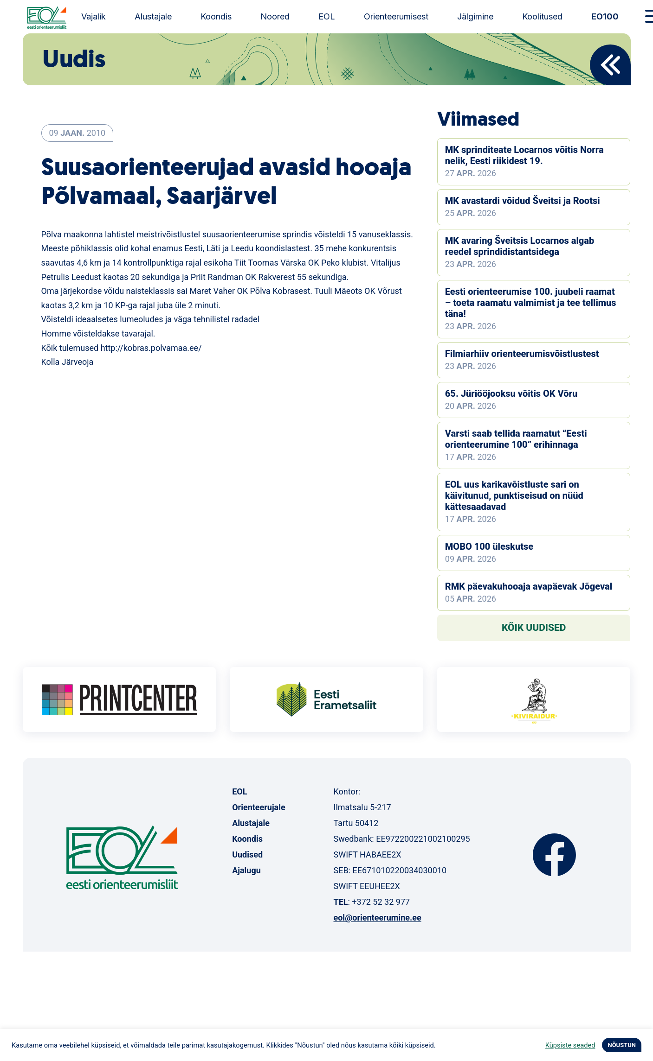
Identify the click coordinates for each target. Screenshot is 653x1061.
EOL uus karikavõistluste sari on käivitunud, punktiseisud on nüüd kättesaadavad (514, 495)
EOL (326, 16)
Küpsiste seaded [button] (570, 1045)
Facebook (554, 854)
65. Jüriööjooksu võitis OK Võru (511, 393)
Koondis (216, 16)
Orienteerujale (258, 807)
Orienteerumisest (396, 16)
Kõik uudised (534, 627)
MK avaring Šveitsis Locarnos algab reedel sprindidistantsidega (519, 246)
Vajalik (93, 16)
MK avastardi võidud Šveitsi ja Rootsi (522, 200)
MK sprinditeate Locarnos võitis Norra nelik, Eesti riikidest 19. (524, 155)
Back (610, 64)
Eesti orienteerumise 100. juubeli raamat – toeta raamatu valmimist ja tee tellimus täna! (530, 302)
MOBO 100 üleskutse (489, 546)
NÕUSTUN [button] (622, 1045)
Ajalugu (246, 870)
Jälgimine (475, 16)
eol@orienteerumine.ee (377, 917)
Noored (275, 16)
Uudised (247, 854)
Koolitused (542, 16)
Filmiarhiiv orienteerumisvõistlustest (522, 353)
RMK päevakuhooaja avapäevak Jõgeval (528, 586)
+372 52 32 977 (381, 902)
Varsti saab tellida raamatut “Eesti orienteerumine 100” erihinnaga (516, 439)
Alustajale (153, 16)
